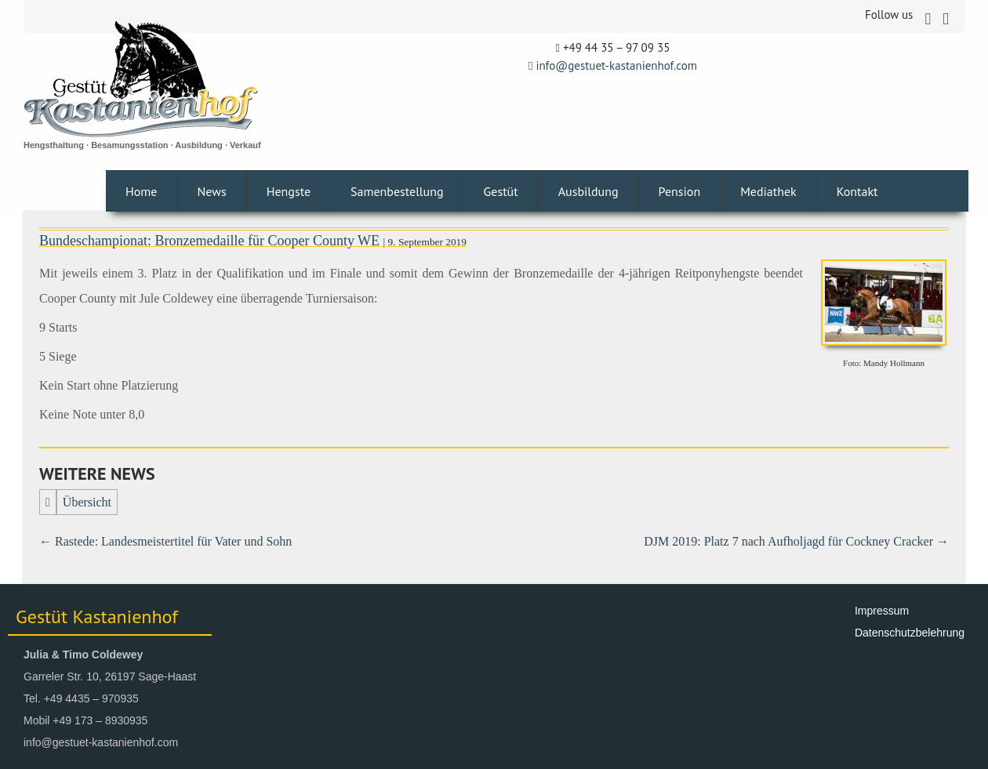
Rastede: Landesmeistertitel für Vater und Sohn (165, 541)
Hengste (289, 191)
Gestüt (501, 191)
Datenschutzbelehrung (909, 632)
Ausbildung (588, 191)
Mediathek (768, 191)
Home (141, 191)
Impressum (882, 610)
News (211, 191)
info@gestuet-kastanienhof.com (616, 65)
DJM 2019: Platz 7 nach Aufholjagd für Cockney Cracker (796, 541)
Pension (680, 191)
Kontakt (857, 191)
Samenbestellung (397, 191)
